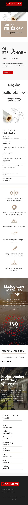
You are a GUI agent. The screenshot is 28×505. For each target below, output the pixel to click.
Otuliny (6, 361)
